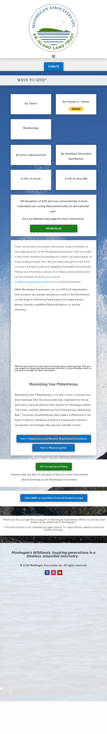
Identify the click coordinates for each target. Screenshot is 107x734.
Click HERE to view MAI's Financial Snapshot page (53, 497)
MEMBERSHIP (54, 228)
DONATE (53, 66)
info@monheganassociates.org (34, 281)
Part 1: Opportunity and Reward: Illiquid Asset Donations (54, 438)
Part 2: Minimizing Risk (53, 447)
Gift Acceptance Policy (54, 466)
